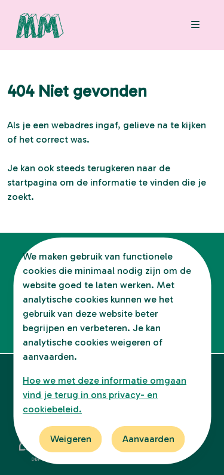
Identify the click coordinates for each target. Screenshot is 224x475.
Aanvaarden (148, 439)
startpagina (32, 182)
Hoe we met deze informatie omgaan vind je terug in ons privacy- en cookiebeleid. (104, 395)
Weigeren (70, 439)
